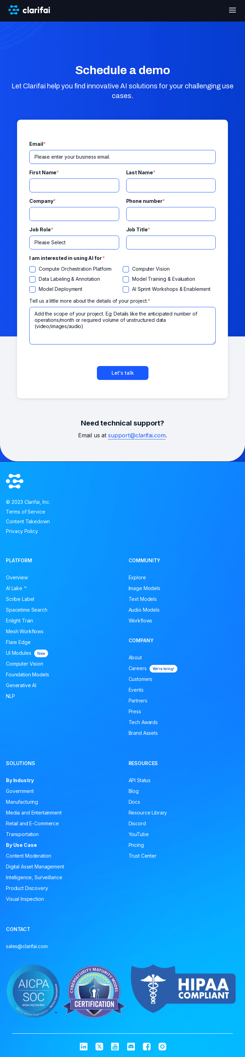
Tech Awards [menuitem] (143, 722)
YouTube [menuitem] (139, 834)
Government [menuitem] (20, 791)
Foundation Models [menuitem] (27, 674)
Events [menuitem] (136, 690)
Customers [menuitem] (141, 679)
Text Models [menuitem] (143, 599)
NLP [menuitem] (10, 696)
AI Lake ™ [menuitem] (16, 588)
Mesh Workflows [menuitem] (25, 631)
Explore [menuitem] (137, 577)
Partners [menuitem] (138, 701)
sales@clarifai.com (26, 946)
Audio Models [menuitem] (144, 610)
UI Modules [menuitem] (27, 653)
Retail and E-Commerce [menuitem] (32, 823)
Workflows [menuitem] (141, 620)
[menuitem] (61, 780)
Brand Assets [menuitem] (143, 733)
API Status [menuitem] (140, 780)
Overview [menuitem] (17, 577)
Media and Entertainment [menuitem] (34, 813)
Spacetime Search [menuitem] (26, 610)
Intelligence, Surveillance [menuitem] (34, 877)
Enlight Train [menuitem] (19, 620)
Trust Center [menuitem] (142, 856)
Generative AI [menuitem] (21, 685)
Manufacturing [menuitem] (22, 802)
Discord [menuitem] (137, 823)
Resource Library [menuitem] (148, 813)
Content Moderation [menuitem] (28, 856)
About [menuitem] (135, 657)
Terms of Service (25, 512)
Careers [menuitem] (153, 669)
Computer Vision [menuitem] (24, 664)
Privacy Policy (22, 531)
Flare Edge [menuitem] (18, 642)
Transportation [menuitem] (22, 834)
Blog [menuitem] (134, 791)
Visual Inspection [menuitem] (25, 899)
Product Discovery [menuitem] (27, 888)
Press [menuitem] (135, 711)
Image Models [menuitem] (144, 588)
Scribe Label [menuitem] (20, 599)
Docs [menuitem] (134, 802)
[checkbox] (122, 281)
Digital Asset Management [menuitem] (35, 866)
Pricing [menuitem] (136, 845)
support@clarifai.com (137, 435)
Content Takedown (28, 521)
